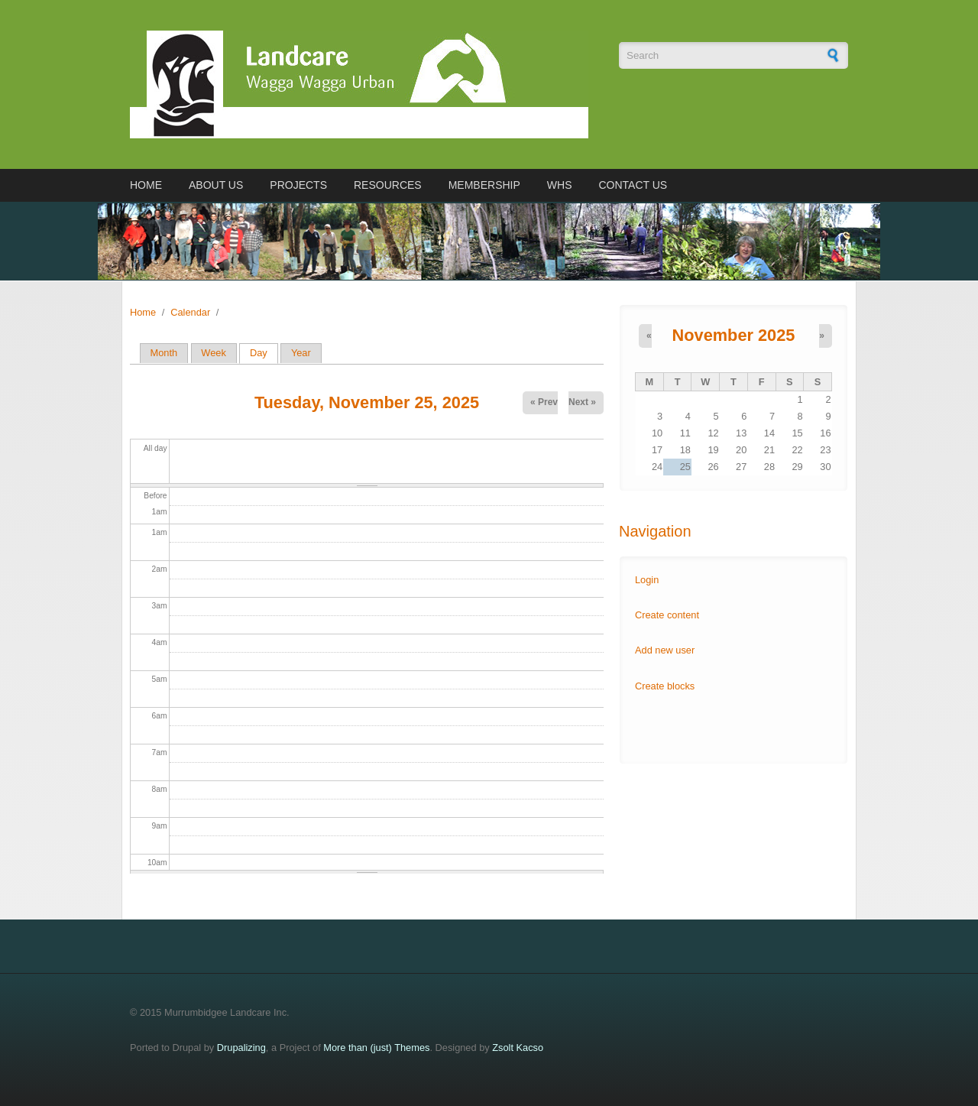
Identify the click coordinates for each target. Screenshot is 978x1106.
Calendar (190, 312)
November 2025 (733, 335)
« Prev (544, 402)
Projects (298, 185)
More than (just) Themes (376, 1047)
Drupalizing (241, 1047)
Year (301, 352)
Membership (484, 185)
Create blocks (665, 686)
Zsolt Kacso (517, 1047)
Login (647, 579)
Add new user (665, 650)
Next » (582, 402)
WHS (559, 185)
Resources (388, 185)
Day (264, 352)
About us (216, 185)
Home (146, 185)
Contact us (632, 185)
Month (164, 352)
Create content (667, 615)
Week (213, 352)
